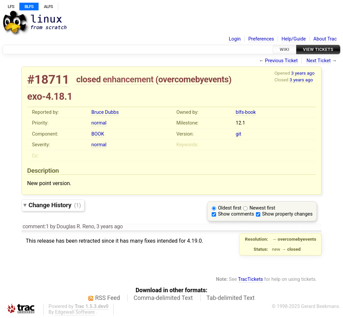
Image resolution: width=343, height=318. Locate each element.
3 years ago (303, 73)
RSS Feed (107, 298)
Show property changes (287, 214)
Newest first (262, 208)
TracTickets (250, 279)
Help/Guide (294, 39)
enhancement (128, 79)
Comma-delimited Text (163, 298)
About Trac (325, 39)
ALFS (48, 6)
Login (235, 39)
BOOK (97, 134)
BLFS (28, 6)
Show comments (236, 214)
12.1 (240, 123)
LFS (11, 6)
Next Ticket (318, 61)
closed (88, 79)
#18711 (48, 79)
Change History (54, 205)
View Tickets (318, 49)
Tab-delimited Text (230, 298)
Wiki (284, 49)
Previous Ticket (281, 61)
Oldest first (230, 208)
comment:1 (35, 226)
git (238, 134)
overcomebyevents (193, 79)
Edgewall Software (75, 312)
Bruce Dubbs (105, 112)
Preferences (261, 39)
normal (99, 123)
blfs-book (246, 112)
